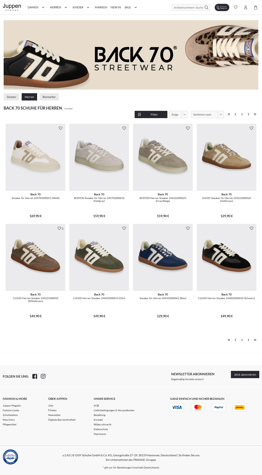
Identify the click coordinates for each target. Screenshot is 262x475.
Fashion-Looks (11, 410)
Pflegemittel (9, 424)
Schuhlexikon (10, 414)
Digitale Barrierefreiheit (62, 419)
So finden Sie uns (189, 455)
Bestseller (49, 96)
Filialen (52, 410)
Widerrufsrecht (102, 424)
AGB (96, 405)
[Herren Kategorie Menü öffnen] (66, 7)
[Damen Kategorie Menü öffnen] (43, 7)
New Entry (9, 419)
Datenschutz (101, 429)
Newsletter (54, 414)
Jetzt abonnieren (245, 374)
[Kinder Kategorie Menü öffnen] (88, 7)
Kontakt (98, 419)
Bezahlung (99, 414)
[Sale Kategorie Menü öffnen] (135, 7)
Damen (11, 96)
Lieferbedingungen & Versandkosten (114, 410)
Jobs (50, 405)
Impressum (100, 433)
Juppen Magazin (12, 405)
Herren (29, 96)
